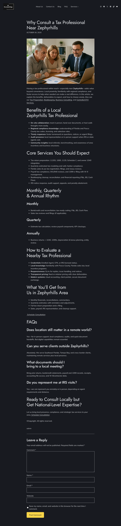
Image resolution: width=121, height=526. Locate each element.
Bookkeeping (49, 100)
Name (30, 475)
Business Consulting (64, 100)
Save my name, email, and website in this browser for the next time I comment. (57, 507)
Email (29, 485)
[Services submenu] (78, 6)
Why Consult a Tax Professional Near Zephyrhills (56, 25)
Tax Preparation (36, 100)
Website (30, 496)
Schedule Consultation (36, 314)
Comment (31, 450)
